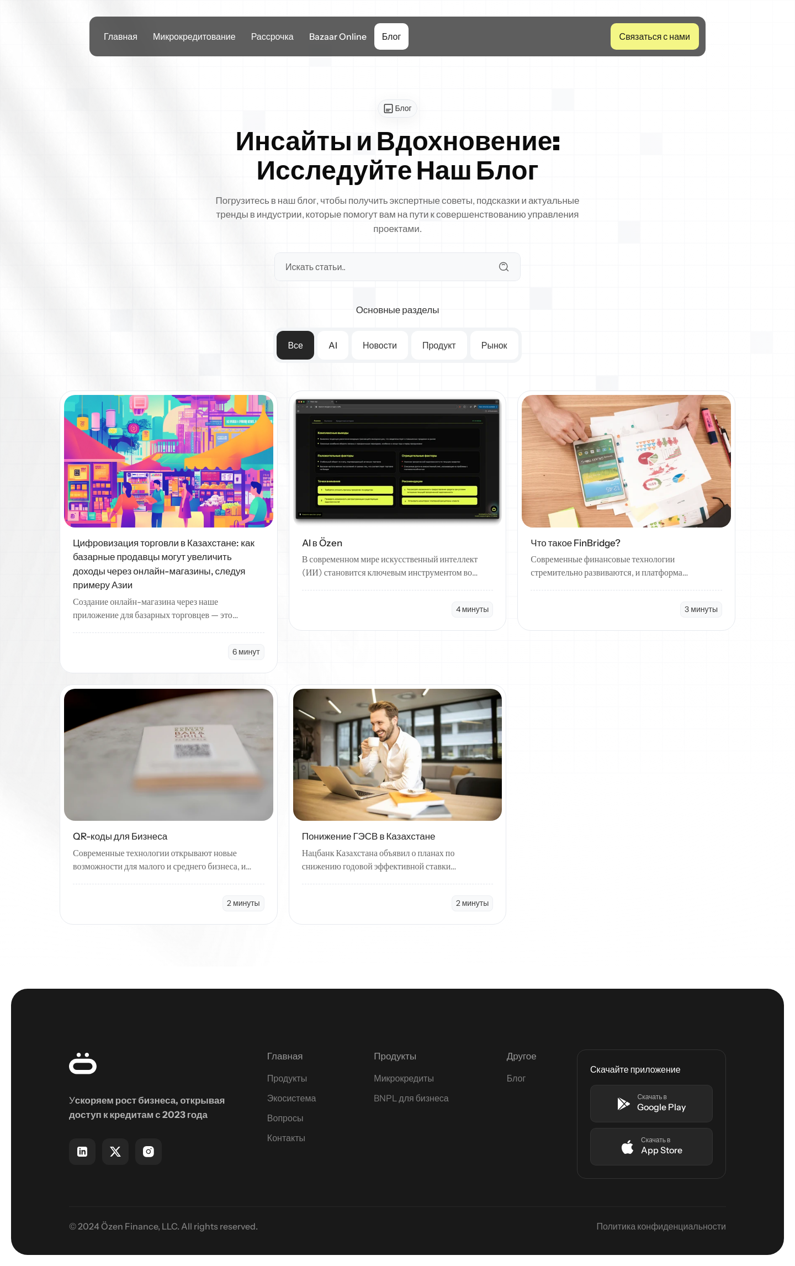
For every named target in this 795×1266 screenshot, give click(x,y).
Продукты (287, 1078)
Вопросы (285, 1117)
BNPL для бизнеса (411, 1098)
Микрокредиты (404, 1078)
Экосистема (291, 1098)
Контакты (286, 1137)
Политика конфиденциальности (661, 1226)
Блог (516, 1078)
